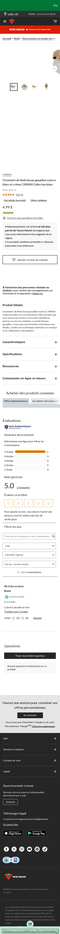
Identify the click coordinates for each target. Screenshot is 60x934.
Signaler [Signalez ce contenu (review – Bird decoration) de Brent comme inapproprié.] (37, 617)
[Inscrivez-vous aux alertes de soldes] (23, 218)
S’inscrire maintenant (43, 726)
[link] (14, 195)
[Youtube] (29, 849)
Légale (30, 771)
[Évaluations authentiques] (18, 427)
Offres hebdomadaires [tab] (16, 401)
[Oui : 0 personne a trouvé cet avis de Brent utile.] (16, 617)
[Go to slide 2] (24, 87)
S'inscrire (10, 802)
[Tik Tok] (44, 849)
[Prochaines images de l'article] (54, 68)
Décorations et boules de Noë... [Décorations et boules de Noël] (41, 38)
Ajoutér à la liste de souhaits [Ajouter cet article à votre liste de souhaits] (30, 259)
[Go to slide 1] (14, 87)
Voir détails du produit (15, 200)
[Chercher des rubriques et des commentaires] (29, 536)
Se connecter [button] (30, 715)
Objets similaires (38, 200)
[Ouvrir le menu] (5, 21)
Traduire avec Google (16, 611)
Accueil (7, 38)
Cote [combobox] (30, 546)
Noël (17, 38)
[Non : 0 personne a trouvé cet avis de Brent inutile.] (25, 617)
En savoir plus (10, 824)
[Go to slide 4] (46, 87)
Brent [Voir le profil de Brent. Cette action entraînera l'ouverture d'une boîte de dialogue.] (7, 591)
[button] (9, 503)
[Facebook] (6, 849)
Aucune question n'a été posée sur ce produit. (27, 667)
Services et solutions (30, 749)
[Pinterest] (37, 849)
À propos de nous (30, 760)
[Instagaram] (21, 849)
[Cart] (55, 21)
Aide (30, 738)
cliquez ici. (37, 293)
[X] (14, 849)
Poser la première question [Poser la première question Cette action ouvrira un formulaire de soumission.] (30, 655)
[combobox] (32, 564)
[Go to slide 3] (35, 87)
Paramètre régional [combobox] (30, 555)
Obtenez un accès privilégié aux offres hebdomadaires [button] (30, 931)
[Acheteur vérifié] (15, 596)
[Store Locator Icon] (5, 14)
